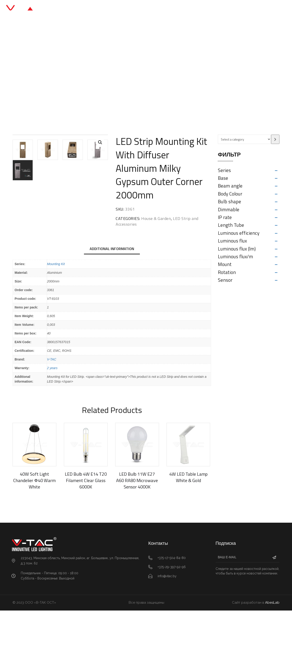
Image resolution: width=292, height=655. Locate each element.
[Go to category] (275, 139)
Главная (92, 9)
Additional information (112, 293)
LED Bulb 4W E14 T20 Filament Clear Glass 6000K (86, 525)
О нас (175, 9)
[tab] (112, 293)
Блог (157, 9)
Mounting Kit (56, 308)
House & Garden (65, 76)
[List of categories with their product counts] (244, 139)
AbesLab (272, 647)
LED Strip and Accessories (105, 76)
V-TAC (51, 404)
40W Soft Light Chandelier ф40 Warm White (34, 525)
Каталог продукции (126, 9)
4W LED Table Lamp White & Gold (188, 522)
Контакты (198, 9)
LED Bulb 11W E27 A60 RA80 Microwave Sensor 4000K (137, 525)
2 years (52, 412)
